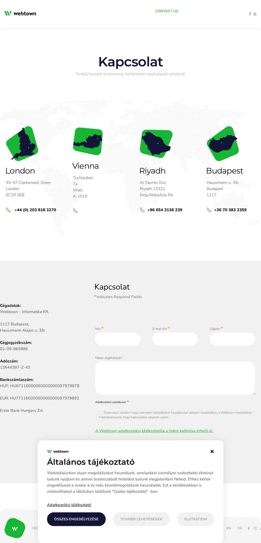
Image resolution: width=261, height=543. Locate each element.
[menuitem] (44, 11)
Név (99, 328)
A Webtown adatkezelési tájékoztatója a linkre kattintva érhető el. (154, 430)
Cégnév (216, 328)
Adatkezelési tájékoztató (69, 505)
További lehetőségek (141, 519)
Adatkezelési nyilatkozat (112, 402)
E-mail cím (161, 328)
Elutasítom (195, 519)
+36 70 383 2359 (230, 210)
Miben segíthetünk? (108, 358)
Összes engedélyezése (76, 519)
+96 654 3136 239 (164, 210)
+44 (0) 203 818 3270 (34, 210)
